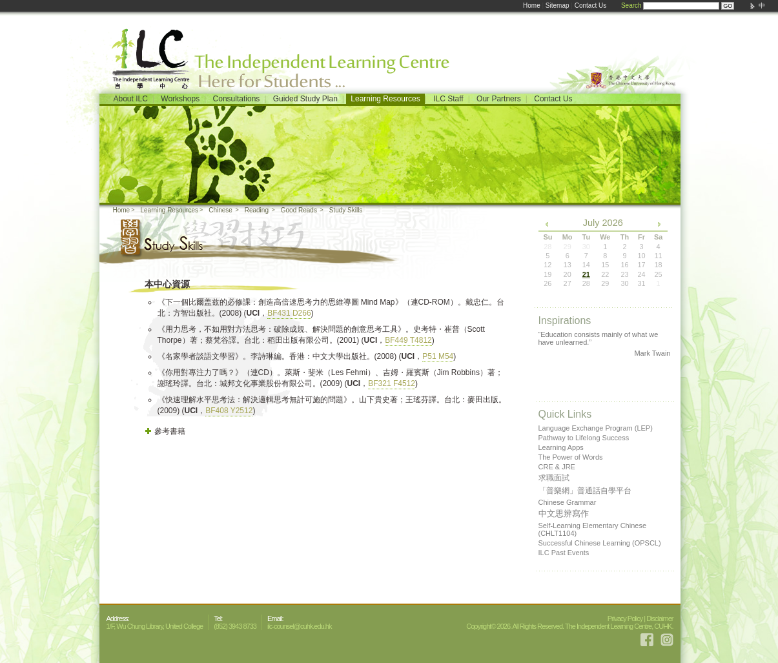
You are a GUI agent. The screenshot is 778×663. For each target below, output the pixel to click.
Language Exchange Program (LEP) (595, 428)
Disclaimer (659, 618)
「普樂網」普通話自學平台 (584, 490)
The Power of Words (570, 457)
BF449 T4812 (408, 340)
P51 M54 (437, 356)
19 (547, 274)
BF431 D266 (289, 313)
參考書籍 (169, 431)
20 (567, 274)
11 (658, 256)
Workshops (180, 98)
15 (605, 265)
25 (658, 274)
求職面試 (553, 477)
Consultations (236, 98)
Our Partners (498, 98)
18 (658, 265)
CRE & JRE (556, 467)
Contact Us (590, 5)
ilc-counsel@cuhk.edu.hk (299, 626)
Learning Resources (385, 98)
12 (547, 265)
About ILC (131, 98)
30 (624, 283)
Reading (257, 210)
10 (641, 256)
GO (727, 6)
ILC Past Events (563, 552)
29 (605, 283)
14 (586, 265)
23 (624, 274)
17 (641, 265)
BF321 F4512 (391, 383)
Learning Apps (561, 447)
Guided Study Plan (305, 98)
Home (531, 5)
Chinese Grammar (567, 502)
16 (624, 265)
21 (586, 274)
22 (605, 274)
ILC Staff (448, 98)
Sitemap (557, 5)
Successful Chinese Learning (599, 543)
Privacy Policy (625, 618)
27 (567, 283)
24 (641, 274)
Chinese (220, 210)
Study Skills (346, 210)
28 (586, 283)
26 (547, 283)
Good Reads (299, 210)
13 (567, 265)
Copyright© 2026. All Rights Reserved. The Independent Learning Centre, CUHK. (569, 626)
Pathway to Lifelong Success (584, 438)
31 (641, 283)
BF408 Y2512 (228, 410)
